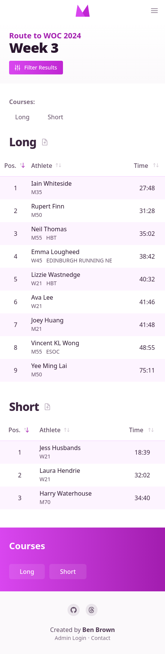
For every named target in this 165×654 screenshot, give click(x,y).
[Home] (82, 11)
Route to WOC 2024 (45, 35)
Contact (100, 637)
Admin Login (71, 637)
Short (55, 117)
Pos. (15, 165)
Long (22, 117)
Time (147, 165)
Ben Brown (98, 630)
